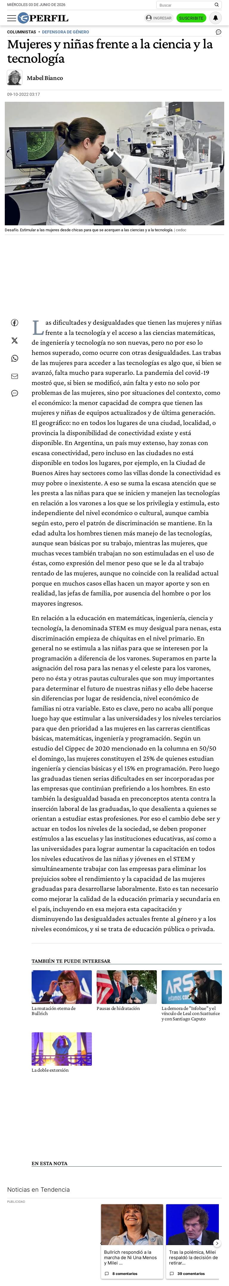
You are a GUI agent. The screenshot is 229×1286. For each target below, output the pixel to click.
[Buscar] (187, 5)
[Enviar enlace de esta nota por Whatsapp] (14, 358)
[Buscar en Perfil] (217, 5)
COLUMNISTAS (21, 32)
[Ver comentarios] (217, 33)
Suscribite (191, 18)
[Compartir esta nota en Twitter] (14, 340)
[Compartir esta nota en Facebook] (14, 322)
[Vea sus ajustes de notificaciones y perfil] (216, 18)
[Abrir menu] (11, 18)
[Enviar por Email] (14, 376)
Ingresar (162, 18)
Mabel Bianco (45, 77)
